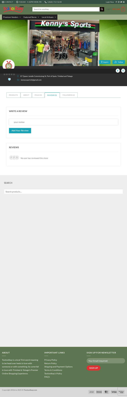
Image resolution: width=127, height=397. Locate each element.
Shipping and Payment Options (58, 366)
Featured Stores (31, 17)
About (26, 95)
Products (13, 95)
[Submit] (102, 9)
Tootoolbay (7, 360)
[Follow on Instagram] (118, 2)
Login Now (110, 2)
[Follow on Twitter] (121, 2)
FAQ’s (47, 376)
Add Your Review (20, 130)
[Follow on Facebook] (116, 2)
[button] (115, 9)
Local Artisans (49, 17)
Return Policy (50, 363)
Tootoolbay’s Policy (53, 373)
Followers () (69, 95)
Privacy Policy (50, 360)
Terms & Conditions (53, 370)
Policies (38, 95)
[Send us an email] (123, 2)
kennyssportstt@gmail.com (31, 80)
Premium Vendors (12, 17)
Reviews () (52, 95)
